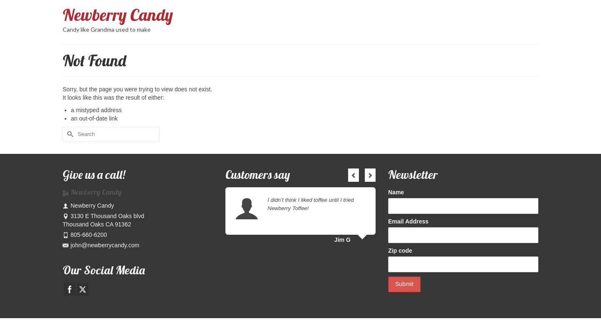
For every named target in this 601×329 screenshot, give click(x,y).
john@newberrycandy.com (101, 245)
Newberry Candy (118, 14)
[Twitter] (82, 289)
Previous (353, 175)
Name (396, 192)
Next (370, 175)
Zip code (400, 250)
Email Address (408, 221)
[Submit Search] (69, 134)
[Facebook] (70, 289)
